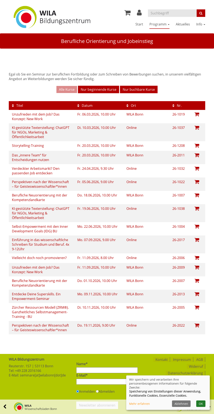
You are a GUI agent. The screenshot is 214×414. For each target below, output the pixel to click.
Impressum (182, 359)
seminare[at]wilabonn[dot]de (43, 375)
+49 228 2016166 (28, 370)
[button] (139, 13)
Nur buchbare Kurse (139, 89)
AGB (199, 359)
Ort (131, 105)
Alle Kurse (67, 89)
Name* (82, 363)
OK (201, 404)
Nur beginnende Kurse (98, 89)
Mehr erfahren (139, 404)
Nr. (177, 105)
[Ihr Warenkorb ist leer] (127, 13)
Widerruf (196, 366)
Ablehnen (181, 404)
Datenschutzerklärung (185, 372)
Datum (85, 105)
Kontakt (161, 359)
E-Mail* (82, 375)
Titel (17, 105)
